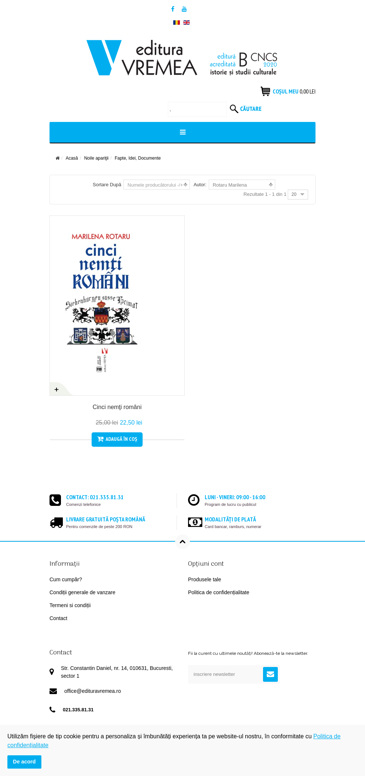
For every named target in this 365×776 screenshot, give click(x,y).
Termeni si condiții (70, 605)
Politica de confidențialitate (218, 592)
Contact (58, 618)
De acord (24, 762)
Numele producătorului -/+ (155, 185)
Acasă (72, 158)
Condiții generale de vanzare (82, 592)
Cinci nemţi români (113, 407)
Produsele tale (204, 579)
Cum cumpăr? (66, 579)
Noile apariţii (96, 158)
